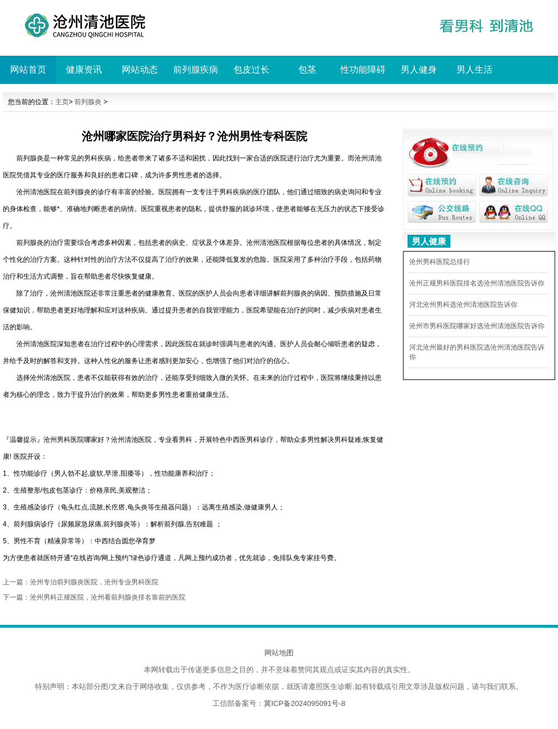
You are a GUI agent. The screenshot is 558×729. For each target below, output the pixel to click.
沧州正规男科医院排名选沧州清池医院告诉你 (476, 283)
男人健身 (419, 69)
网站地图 (279, 653)
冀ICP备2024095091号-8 (305, 703)
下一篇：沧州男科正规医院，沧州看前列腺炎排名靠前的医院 (94, 597)
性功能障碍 (363, 69)
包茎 (307, 69)
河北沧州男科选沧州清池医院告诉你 (463, 304)
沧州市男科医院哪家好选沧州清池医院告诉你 (476, 326)
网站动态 (140, 69)
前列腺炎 (87, 102)
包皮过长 (251, 69)
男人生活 (475, 69)
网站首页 (28, 69)
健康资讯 (84, 69)
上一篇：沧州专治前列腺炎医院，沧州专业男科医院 (80, 582)
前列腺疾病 (195, 69)
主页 (62, 102)
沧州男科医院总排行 (439, 262)
